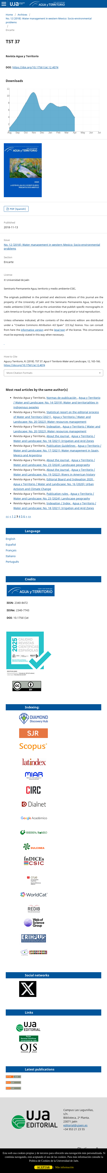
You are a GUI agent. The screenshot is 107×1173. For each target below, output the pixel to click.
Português (12, 561)
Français (11, 550)
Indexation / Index (59, 503)
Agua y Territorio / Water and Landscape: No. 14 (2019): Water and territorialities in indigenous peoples (56, 402)
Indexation (54, 426)
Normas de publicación (62, 398)
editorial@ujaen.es (75, 1125)
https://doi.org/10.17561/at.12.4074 (35, 67)
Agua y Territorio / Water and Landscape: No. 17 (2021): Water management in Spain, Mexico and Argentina (57, 450)
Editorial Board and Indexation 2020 (70, 479)
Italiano (11, 556)
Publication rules (58, 494)
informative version (32, 330)
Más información (64, 1167)
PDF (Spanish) (17, 209)
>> (29, 516)
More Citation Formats (19, 373)
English (10, 539)
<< (7, 516)
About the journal (58, 436)
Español (11, 544)
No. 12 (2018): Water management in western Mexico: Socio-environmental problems (48, 20)
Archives (22, 14)
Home (9, 14)
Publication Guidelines (61, 446)
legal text (59, 330)
